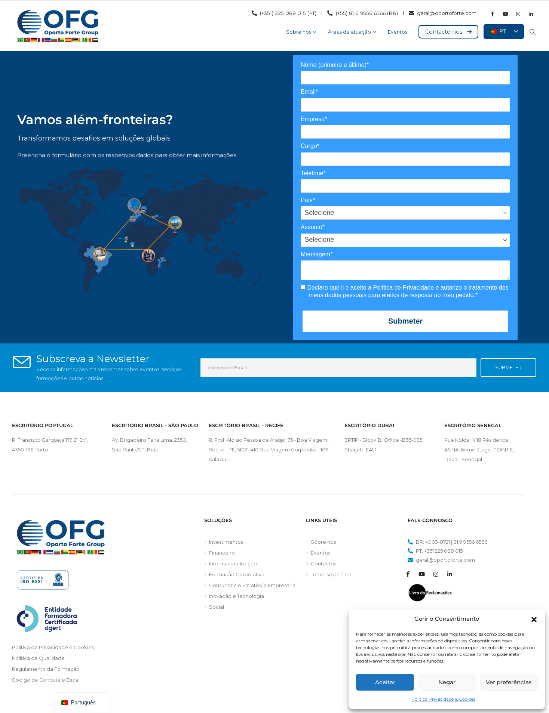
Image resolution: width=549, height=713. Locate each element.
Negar (447, 682)
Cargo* (310, 146)
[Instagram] (518, 14)
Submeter (405, 321)
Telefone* (313, 173)
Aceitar (385, 682)
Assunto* (313, 227)
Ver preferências (509, 682)
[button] (534, 619)
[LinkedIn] (530, 14)
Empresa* (314, 119)
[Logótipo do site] (57, 26)
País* (308, 200)
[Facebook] (492, 14)
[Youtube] (505, 14)
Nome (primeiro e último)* (335, 65)
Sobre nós (298, 32)
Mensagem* (316, 254)
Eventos (397, 32)
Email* (309, 92)
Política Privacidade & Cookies (443, 699)
